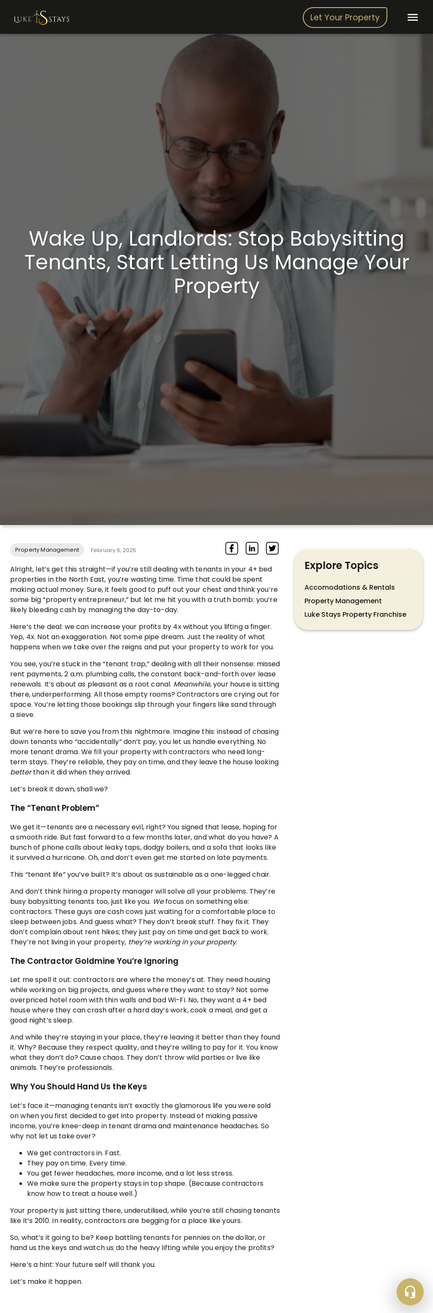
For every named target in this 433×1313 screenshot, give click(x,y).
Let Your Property (345, 17)
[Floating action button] (410, 1291)
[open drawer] (413, 17)
